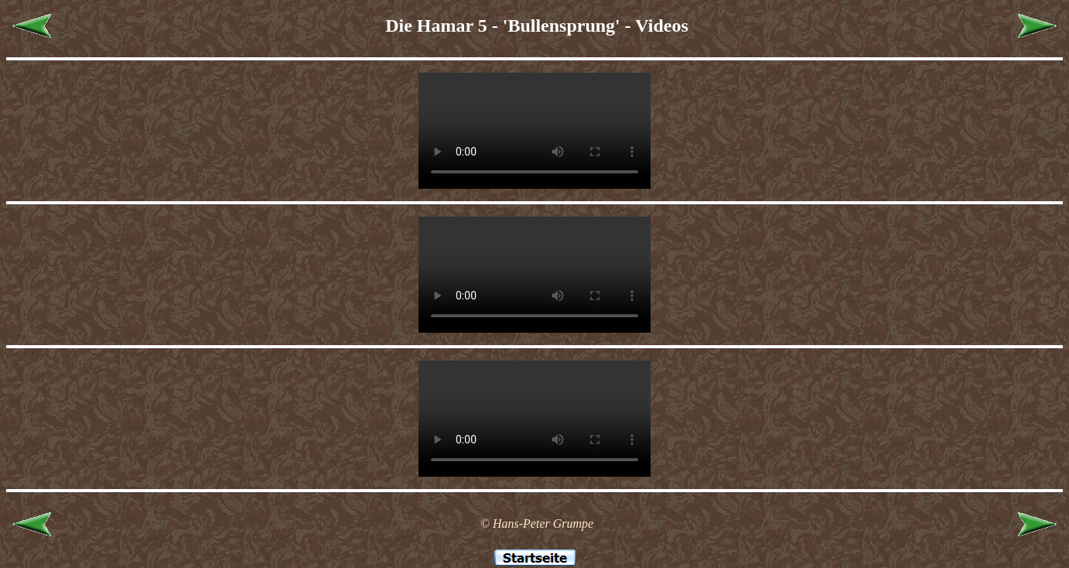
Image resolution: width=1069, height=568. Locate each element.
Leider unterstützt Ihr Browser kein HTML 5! (534, 131)
